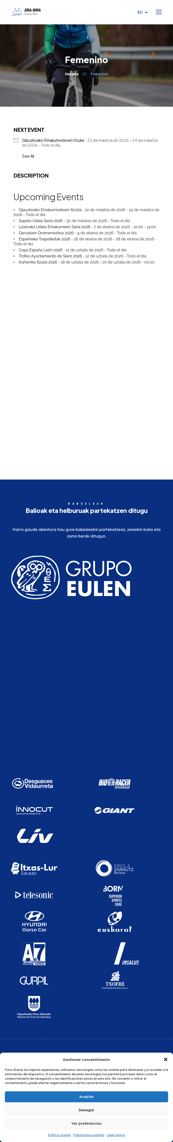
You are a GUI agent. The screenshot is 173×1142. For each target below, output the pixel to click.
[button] (165, 1059)
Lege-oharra (116, 1135)
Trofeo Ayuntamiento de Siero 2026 (50, 256)
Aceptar (86, 1096)
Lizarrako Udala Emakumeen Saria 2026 (54, 227)
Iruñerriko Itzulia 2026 (38, 262)
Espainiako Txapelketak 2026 (44, 239)
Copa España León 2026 (40, 250)
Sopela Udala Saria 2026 (41, 220)
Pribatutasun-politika (88, 1135)
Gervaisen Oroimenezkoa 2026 (46, 233)
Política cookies (59, 1135)
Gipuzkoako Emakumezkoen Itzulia (50, 210)
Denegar (86, 1110)
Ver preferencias (86, 1123)
